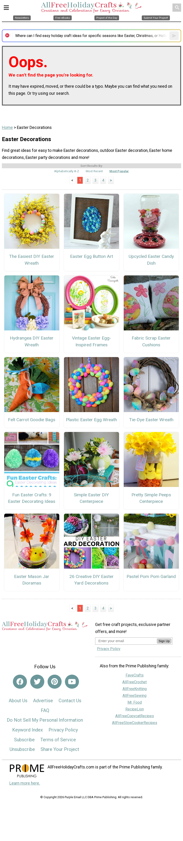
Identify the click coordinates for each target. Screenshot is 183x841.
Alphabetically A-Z (66, 171)
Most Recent (94, 171)
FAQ (45, 710)
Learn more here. (24, 783)
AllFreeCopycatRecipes (134, 716)
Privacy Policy (63, 730)
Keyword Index (27, 730)
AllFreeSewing (134, 695)
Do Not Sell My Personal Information (45, 720)
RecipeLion (134, 709)
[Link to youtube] (72, 682)
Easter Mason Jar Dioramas (31, 580)
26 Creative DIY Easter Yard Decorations (91, 580)
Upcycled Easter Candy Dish (151, 260)
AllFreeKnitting (135, 689)
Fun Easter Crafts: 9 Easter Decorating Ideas (31, 498)
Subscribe (24, 739)
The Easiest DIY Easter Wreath (31, 260)
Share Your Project (60, 749)
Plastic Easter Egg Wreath (91, 419)
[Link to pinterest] (55, 682)
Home (7, 127)
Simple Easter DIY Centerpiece (91, 498)
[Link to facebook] (20, 682)
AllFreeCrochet (134, 682)
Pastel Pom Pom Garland (151, 576)
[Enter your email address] (126, 640)
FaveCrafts (135, 675)
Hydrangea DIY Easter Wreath (31, 341)
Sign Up (164, 641)
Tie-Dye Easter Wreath (151, 419)
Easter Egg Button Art (91, 256)
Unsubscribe (22, 749)
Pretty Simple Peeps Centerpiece (151, 498)
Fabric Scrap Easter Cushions (151, 341)
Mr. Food (134, 702)
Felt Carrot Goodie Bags (31, 419)
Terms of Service (58, 739)
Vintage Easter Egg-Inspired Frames (91, 341)
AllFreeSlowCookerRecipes (134, 722)
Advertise (43, 700)
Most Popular (119, 171)
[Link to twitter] (37, 682)
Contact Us (70, 700)
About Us (18, 700)
